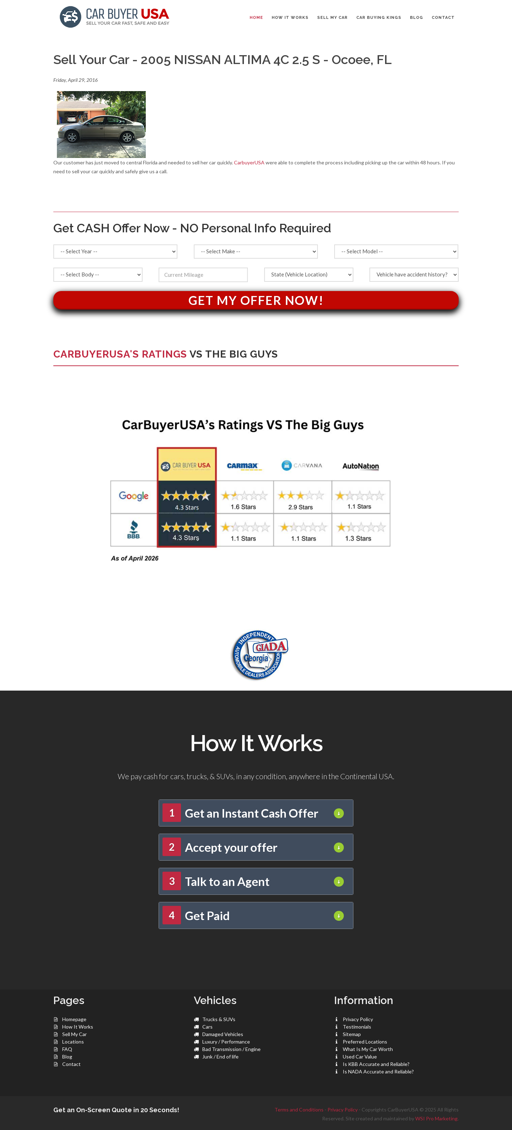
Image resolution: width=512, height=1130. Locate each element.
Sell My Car (74, 1034)
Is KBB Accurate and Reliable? (376, 1064)
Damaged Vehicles (222, 1034)
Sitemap (352, 1034)
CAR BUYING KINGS (378, 17)
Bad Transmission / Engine (231, 1049)
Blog (67, 1057)
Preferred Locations (365, 1042)
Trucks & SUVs (218, 1019)
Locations (73, 1042)
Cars (207, 1027)
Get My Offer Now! (256, 300)
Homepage (74, 1019)
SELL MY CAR (332, 17)
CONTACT (443, 17)
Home (256, 17)
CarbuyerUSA (249, 162)
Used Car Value (360, 1057)
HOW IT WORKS (290, 17)
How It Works (77, 1027)
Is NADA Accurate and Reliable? (378, 1071)
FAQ (67, 1049)
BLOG (416, 17)
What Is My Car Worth (368, 1049)
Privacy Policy (358, 1019)
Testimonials (357, 1027)
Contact (71, 1064)
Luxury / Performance (226, 1042)
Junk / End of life (220, 1057)
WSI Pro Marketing (436, 1118)
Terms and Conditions (299, 1110)
